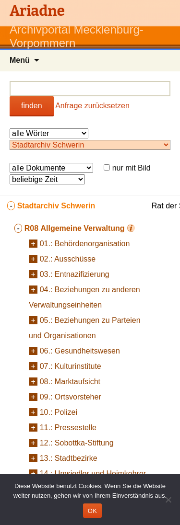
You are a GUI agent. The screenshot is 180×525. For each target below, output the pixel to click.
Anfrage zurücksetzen (92, 106)
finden (31, 106)
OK (92, 510)
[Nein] (168, 499)
